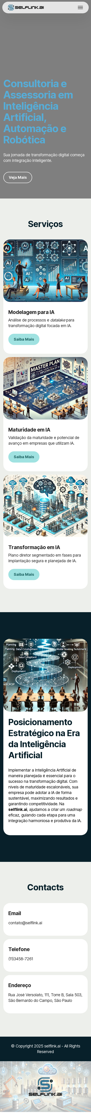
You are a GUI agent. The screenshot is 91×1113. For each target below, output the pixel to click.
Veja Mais (18, 177)
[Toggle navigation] (80, 7)
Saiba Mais (24, 339)
